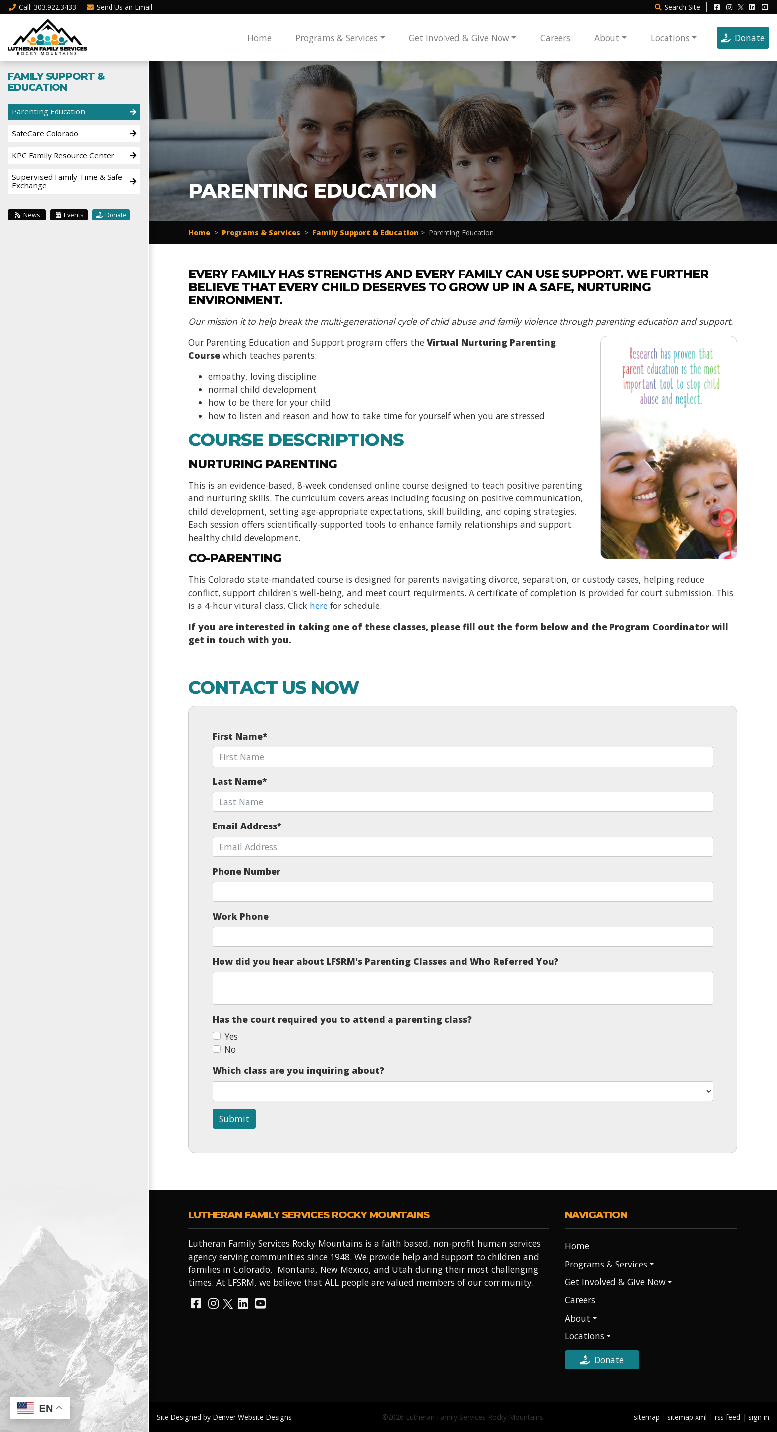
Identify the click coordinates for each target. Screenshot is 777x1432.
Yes (231, 1036)
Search (677, 7)
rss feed (727, 1417)
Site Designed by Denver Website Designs (224, 1417)
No (230, 1049)
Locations (670, 38)
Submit (234, 1119)
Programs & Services (336, 38)
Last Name (240, 781)
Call (42, 7)
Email (119, 7)
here (319, 605)
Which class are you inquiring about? (298, 1070)
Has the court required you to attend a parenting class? (342, 1019)
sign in (758, 1417)
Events (69, 214)
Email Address (247, 826)
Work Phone (241, 916)
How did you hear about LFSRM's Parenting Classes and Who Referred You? (385, 961)
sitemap (647, 1417)
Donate (743, 38)
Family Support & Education (365, 232)
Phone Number (246, 871)
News (27, 214)
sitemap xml (687, 1417)
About (606, 38)
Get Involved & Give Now (459, 38)
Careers (555, 38)
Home (259, 38)
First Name (240, 736)
